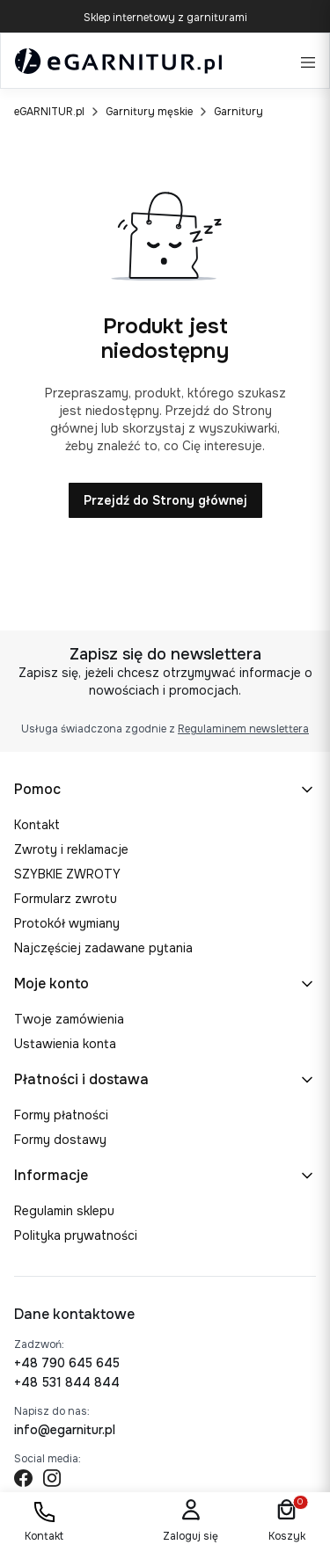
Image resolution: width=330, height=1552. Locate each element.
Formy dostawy (60, 1140)
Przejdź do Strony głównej (165, 500)
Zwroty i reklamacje (71, 849)
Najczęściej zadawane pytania (103, 948)
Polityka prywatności (75, 1235)
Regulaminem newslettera (243, 729)
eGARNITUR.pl (49, 112)
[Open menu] (308, 60)
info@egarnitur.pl (64, 1430)
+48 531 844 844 (67, 1382)
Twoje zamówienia (69, 1019)
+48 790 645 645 (67, 1363)
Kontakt (37, 825)
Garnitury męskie (149, 112)
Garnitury (238, 112)
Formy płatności (61, 1115)
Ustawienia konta (65, 1044)
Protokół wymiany (67, 923)
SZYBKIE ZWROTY (67, 874)
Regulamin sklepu (64, 1211)
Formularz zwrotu (65, 899)
